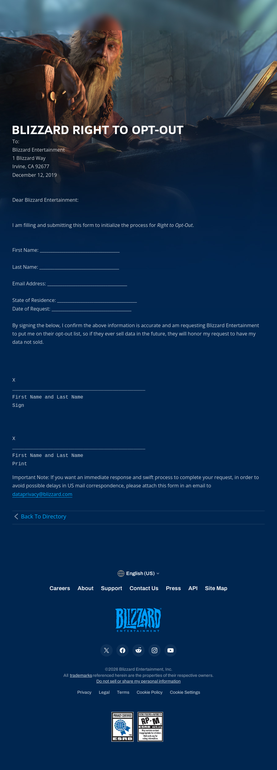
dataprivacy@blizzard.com (42, 494)
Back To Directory (39, 516)
